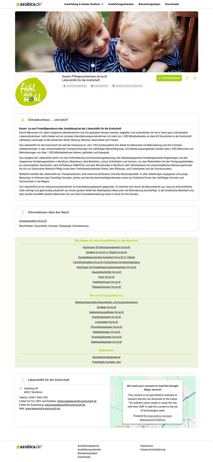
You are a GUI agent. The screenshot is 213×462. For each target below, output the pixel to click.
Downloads (172, 4)
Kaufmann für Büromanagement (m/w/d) (106, 247)
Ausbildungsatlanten (121, 4)
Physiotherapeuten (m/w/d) (106, 327)
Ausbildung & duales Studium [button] (82, 4)
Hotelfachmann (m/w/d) (107, 282)
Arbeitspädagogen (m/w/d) (106, 341)
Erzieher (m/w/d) (106, 307)
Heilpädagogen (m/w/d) (106, 331)
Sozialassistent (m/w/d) (33, 220)
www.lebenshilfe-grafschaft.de (42, 408)
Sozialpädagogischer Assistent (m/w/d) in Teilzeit (106, 257)
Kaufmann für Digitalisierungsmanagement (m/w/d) (106, 267)
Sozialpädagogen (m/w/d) (106, 336)
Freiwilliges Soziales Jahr (106, 362)
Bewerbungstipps (149, 4)
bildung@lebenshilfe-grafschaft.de (76, 401)
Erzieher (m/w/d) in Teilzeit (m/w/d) (106, 252)
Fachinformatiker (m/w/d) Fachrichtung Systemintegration (106, 262)
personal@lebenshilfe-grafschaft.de (65, 404)
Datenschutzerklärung (152, 449)
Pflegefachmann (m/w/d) (106, 287)
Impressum (146, 445)
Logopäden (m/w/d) (106, 322)
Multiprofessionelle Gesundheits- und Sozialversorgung (106, 302)
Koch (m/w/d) (107, 277)
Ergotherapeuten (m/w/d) (106, 317)
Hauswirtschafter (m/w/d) (106, 272)
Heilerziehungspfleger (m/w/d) (106, 312)
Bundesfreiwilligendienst (106, 357)
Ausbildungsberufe (88, 445)
